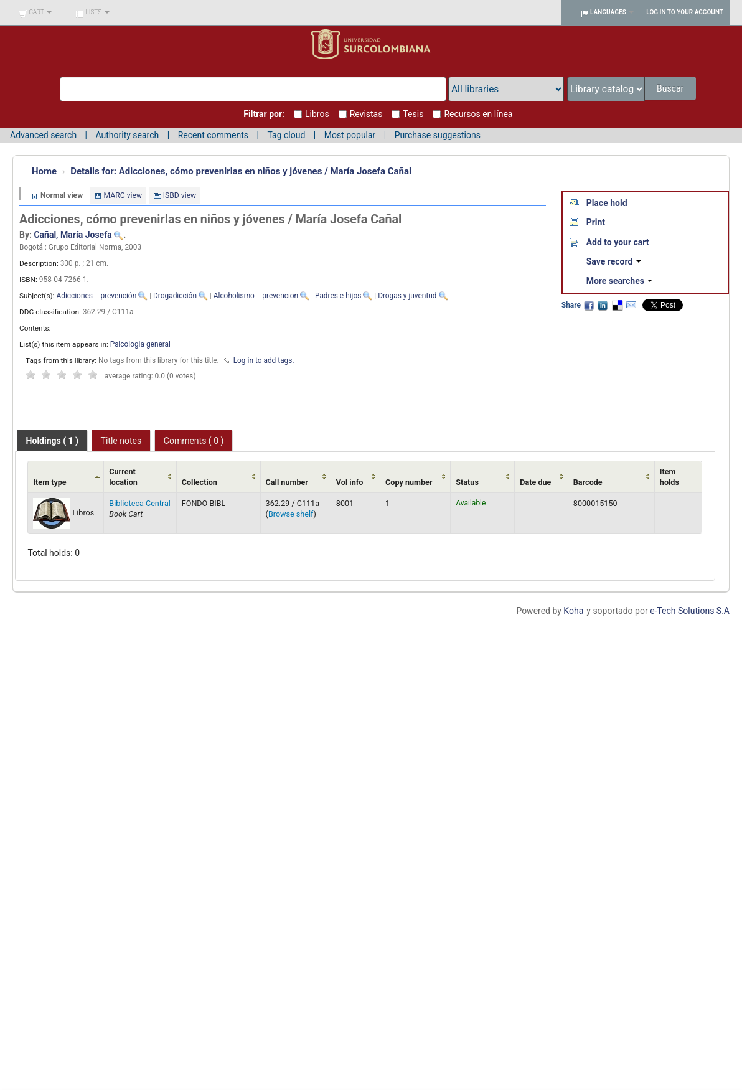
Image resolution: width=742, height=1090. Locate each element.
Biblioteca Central (140, 503)
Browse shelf (291, 514)
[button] (35, 12)
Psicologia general (140, 344)
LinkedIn (602, 305)
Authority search (127, 135)
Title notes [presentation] (121, 441)
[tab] (52, 441)
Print (595, 222)
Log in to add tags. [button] (263, 360)
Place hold (606, 203)
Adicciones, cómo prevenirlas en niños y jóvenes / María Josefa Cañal (240, 171)
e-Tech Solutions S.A (690, 611)
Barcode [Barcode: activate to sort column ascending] (588, 482)
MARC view (123, 195)
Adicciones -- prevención (96, 295)
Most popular (350, 135)
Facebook (589, 305)
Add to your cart (617, 242)
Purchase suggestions (438, 135)
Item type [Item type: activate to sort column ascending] (49, 482)
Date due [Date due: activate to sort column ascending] (535, 482)
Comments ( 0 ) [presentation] (194, 441)
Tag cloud (286, 135)
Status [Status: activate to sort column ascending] (467, 482)
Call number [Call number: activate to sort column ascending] (287, 482)
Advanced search (43, 135)
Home (44, 171)
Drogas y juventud (407, 295)
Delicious (617, 305)
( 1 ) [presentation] (52, 441)
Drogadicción (175, 295)
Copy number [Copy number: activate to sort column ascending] (408, 482)
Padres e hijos (338, 295)
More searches (619, 281)
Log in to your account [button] (684, 12)
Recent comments (213, 135)
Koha (573, 611)
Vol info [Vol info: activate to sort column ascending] (350, 482)
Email (631, 305)
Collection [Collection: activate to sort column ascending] (199, 482)
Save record (613, 261)
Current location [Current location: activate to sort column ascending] (123, 477)
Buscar (670, 88)
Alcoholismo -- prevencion (256, 295)
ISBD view (180, 195)
